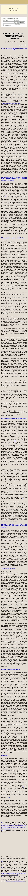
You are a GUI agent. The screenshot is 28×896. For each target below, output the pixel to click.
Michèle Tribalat (14, 8)
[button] (26, 2)
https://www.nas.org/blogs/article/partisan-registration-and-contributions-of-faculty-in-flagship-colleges (13, 827)
